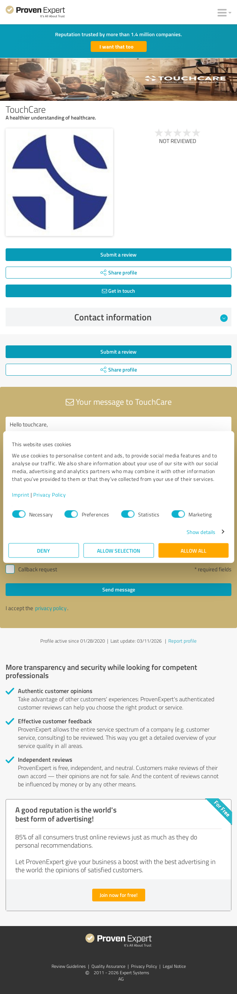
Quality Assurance (108, 966)
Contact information (151, 317)
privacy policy (50, 608)
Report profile (182, 640)
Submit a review (118, 254)
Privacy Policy (49, 494)
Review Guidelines (69, 966)
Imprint (20, 494)
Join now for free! (119, 894)
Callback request (37, 569)
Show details (201, 531)
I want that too (117, 46)
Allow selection (118, 550)
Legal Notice (174, 966)
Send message (118, 589)
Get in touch (118, 290)
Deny (43, 550)
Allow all (193, 550)
